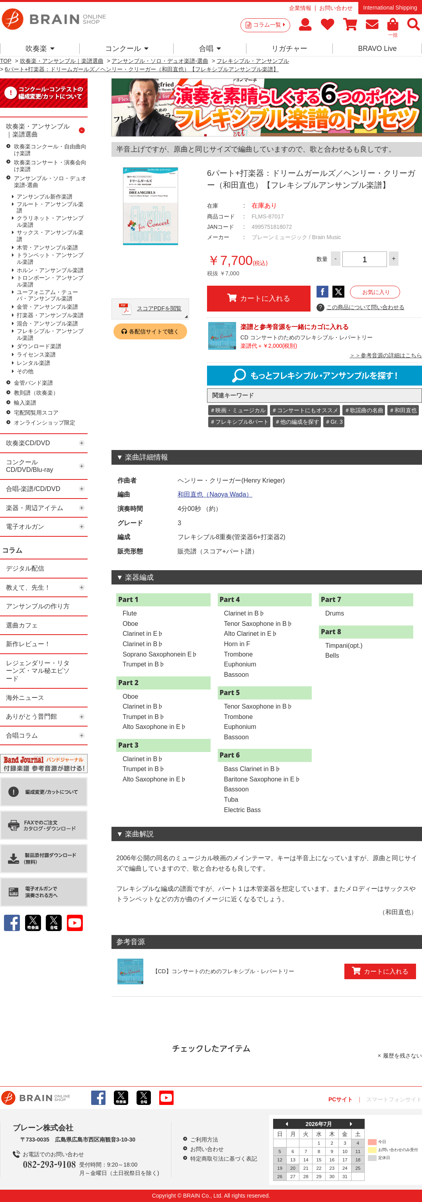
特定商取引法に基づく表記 (223, 1158)
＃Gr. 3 (333, 422)
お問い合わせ (336, 8)
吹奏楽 (40, 49)
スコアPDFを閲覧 (159, 308)
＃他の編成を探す (297, 422)
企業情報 (300, 8)
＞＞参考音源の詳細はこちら (386, 355)
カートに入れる (258, 298)
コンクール (126, 49)
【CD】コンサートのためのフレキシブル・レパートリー (223, 971)
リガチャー (289, 49)
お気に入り (376, 292)
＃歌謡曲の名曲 (363, 410)
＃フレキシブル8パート (239, 422)
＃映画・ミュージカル (238, 410)
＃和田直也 (403, 410)
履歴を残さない (402, 1055)
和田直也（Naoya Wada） (215, 494)
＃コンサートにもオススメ (305, 410)
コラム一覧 (269, 24)
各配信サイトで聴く (154, 331)
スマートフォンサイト (394, 1099)
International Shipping (390, 7)
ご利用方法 (204, 1139)
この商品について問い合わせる (360, 308)
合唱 (210, 49)
